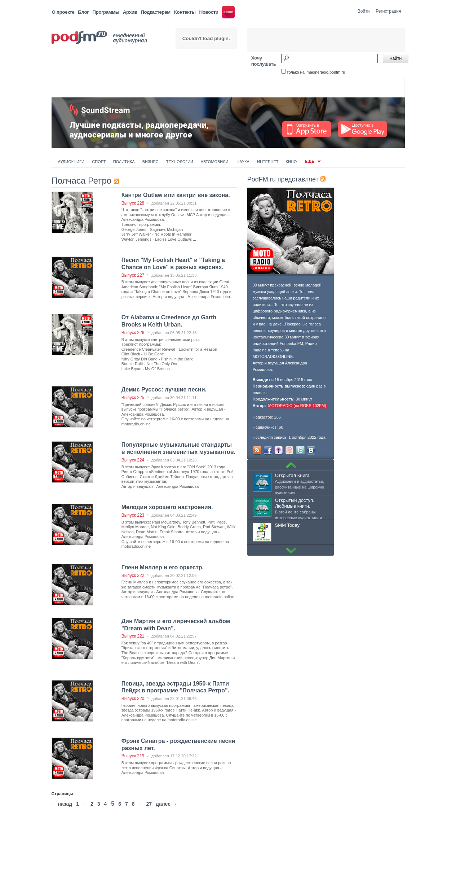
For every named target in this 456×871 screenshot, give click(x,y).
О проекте (63, 12)
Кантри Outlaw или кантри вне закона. (175, 195)
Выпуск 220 (133, 698)
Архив (130, 12)
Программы (105, 12)
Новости (208, 12)
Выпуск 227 (133, 275)
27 (149, 804)
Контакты (185, 12)
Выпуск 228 (133, 203)
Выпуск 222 (133, 575)
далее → (166, 804)
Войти (364, 11)
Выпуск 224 (133, 460)
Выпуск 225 (133, 397)
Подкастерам (155, 12)
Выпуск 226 (133, 332)
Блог (83, 12)
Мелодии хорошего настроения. (167, 507)
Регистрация (388, 11)
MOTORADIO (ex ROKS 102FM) (297, 405)
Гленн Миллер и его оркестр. (162, 567)
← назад (62, 804)
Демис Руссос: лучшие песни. (164, 389)
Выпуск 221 (133, 636)
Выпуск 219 (133, 755)
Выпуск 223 (133, 515)
